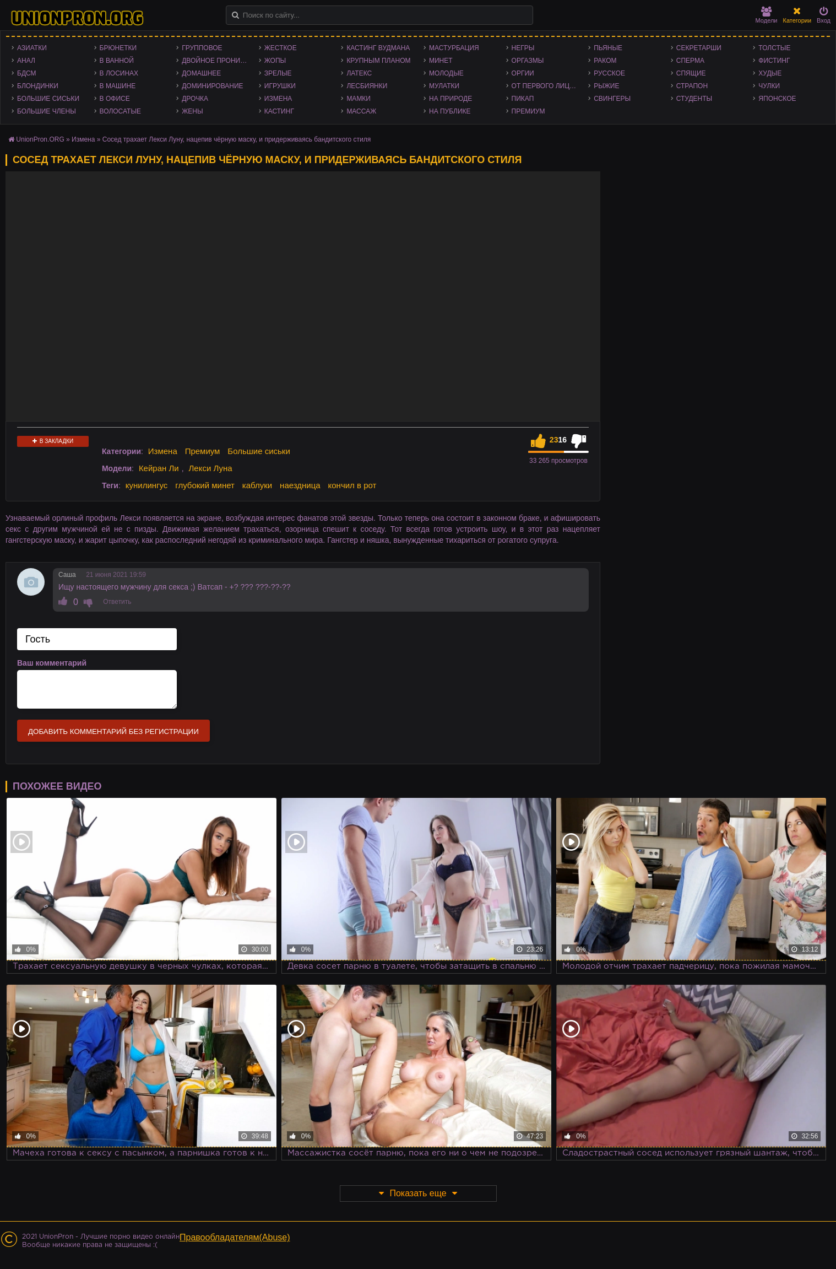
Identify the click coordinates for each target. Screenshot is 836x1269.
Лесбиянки (366, 86)
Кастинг (279, 111)
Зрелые (278, 73)
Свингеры (612, 98)
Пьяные (608, 48)
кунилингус (147, 485)
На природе (450, 98)
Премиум (528, 111)
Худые (769, 73)
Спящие (691, 73)
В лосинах (119, 73)
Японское (777, 98)
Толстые (774, 48)
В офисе (115, 98)
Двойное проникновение (217, 60)
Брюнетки (118, 48)
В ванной (117, 60)
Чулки (769, 86)
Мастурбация (454, 48)
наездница (300, 485)
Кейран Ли (159, 468)
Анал (26, 60)
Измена (278, 98)
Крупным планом (378, 60)
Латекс (359, 73)
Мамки (358, 98)
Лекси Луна (210, 468)
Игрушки (280, 86)
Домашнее (201, 73)
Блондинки (37, 86)
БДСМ (26, 73)
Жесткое (280, 48)
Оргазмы (528, 60)
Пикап (523, 98)
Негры (523, 48)
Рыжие (606, 86)
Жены (192, 111)
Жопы (275, 60)
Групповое (202, 48)
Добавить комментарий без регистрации (113, 731)
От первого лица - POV (547, 86)
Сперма (690, 60)
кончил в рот (352, 485)
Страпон (692, 86)
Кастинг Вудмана (378, 48)
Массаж (361, 111)
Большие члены (46, 111)
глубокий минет (205, 485)
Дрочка (195, 98)
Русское (609, 73)
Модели (767, 15)
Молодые (446, 73)
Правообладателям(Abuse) (235, 1237)
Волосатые (120, 111)
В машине (118, 86)
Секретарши (698, 48)
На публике (450, 111)
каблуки (257, 485)
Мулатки (444, 86)
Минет (441, 60)
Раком (605, 60)
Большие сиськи (48, 98)
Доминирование (212, 86)
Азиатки (32, 48)
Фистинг (774, 60)
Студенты (694, 98)
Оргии (523, 73)
